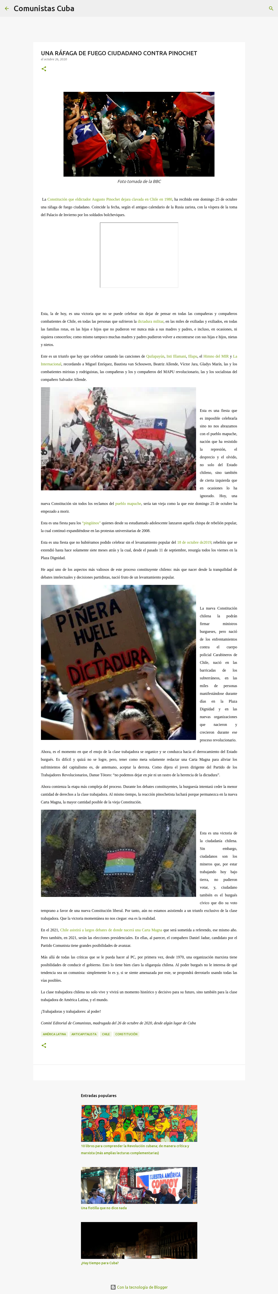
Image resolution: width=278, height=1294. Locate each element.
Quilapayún (155, 356)
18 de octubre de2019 (194, 542)
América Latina (54, 1034)
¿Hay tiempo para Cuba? (100, 1263)
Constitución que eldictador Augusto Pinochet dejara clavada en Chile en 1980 (110, 199)
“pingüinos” (92, 523)
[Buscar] (81, 8)
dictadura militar (150, 321)
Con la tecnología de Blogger (139, 1287)
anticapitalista (83, 1034)
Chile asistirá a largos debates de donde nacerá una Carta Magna (111, 930)
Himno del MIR (216, 356)
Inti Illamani (176, 356)
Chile (106, 1034)
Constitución (126, 1034)
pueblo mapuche (128, 504)
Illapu (192, 356)
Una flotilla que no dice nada (104, 1208)
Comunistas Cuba (44, 8)
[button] (44, 69)
